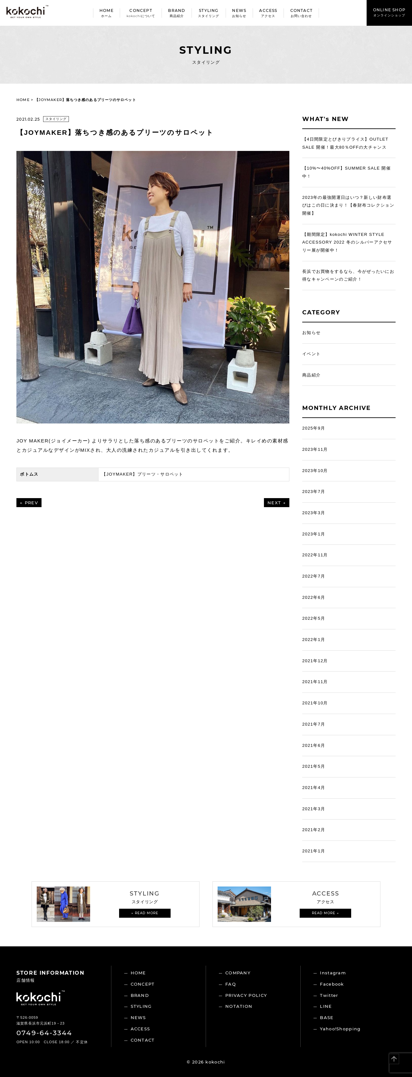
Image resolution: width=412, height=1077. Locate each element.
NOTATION (238, 1006)
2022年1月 (313, 639)
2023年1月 (313, 534)
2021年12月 (315, 660)
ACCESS (140, 1028)
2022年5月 (313, 618)
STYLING (141, 1006)
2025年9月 (313, 428)
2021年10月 (315, 703)
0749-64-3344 (44, 1033)
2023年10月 (315, 470)
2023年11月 (315, 449)
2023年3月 (313, 512)
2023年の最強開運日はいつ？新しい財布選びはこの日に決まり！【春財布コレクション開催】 (348, 205)
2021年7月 (313, 724)
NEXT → (276, 502)
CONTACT (143, 1040)
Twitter (329, 995)
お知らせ (311, 332)
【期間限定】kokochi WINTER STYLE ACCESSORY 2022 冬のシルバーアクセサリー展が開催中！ (347, 242)
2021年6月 (313, 745)
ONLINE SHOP (389, 12)
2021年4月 (313, 787)
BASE (326, 1017)
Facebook (332, 984)
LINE (326, 1006)
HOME (22, 99)
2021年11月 (315, 681)
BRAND (140, 995)
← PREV (29, 502)
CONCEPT (143, 984)
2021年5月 (313, 766)
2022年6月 (313, 597)
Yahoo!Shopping (340, 1028)
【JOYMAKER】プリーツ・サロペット (142, 474)
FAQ (230, 984)
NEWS (138, 1017)
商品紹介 (311, 375)
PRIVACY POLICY (246, 995)
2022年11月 (315, 554)
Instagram (333, 972)
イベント (311, 353)
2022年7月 (313, 576)
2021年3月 (313, 808)
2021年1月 (313, 851)
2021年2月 (313, 829)
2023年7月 (313, 491)
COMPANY (237, 972)
